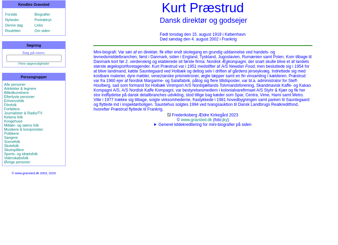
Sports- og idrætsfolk (21, 154)
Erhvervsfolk (14, 101)
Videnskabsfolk (16, 158)
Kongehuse (13, 121)
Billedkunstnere (16, 93)
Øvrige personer (17, 162)
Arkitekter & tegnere (20, 88)
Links (38, 25)
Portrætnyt (43, 20)
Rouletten (13, 31)
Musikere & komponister (23, 129)
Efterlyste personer (19, 97)
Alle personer (15, 84)
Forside (11, 14)
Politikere (11, 133)
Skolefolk (11, 146)
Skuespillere (14, 150)
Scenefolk (12, 142)
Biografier (42, 14)
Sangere (11, 137)
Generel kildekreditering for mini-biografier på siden (204, 124)
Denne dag (14, 25)
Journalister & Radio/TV (23, 113)
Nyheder (12, 20)
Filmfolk (10, 105)
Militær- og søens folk (21, 125)
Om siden (42, 31)
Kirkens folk (13, 117)
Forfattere (12, 109)
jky (224, 119)
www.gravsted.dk (196, 119)
